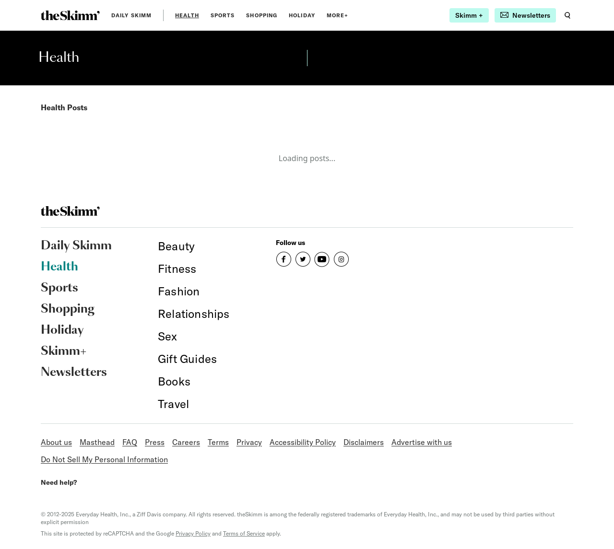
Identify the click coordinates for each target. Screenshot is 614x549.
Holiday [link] (302, 15)
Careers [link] (186, 442)
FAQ (129, 442)
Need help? (59, 482)
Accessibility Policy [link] (303, 442)
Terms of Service (244, 533)
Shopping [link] (261, 15)
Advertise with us (421, 442)
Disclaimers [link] (363, 442)
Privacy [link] (249, 442)
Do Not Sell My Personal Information (104, 459)
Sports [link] (223, 15)
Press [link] (155, 442)
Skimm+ (63, 351)
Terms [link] (218, 442)
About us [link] (56, 442)
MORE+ (338, 15)
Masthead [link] (97, 442)
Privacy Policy (193, 533)
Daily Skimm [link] (131, 15)
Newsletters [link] (74, 372)
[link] (70, 15)
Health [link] (187, 15)
